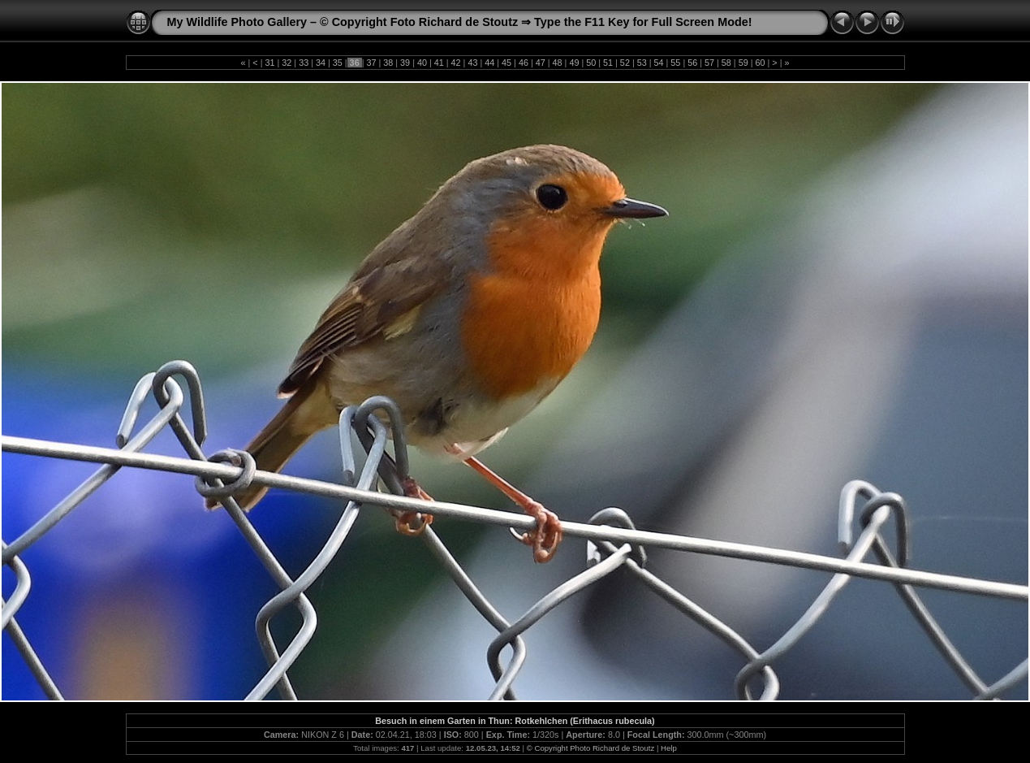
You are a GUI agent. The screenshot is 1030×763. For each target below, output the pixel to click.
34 (320, 62)
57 (709, 62)
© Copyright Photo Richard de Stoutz (590, 747)
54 (659, 62)
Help (669, 747)
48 (557, 62)
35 (337, 62)
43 (472, 62)
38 (388, 62)
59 (743, 62)
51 (608, 62)
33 (303, 62)
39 (405, 62)
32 (286, 62)
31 (269, 62)
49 (574, 62)
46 (523, 62)
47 (540, 62)
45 (506, 62)
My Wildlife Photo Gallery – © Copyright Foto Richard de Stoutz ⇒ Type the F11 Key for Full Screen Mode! (459, 21)
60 (760, 62)
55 (675, 62)
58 (726, 62)
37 (371, 62)
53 (642, 62)
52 (625, 62)
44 (489, 62)
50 (591, 62)
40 (422, 62)
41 (439, 62)
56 (692, 62)
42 (456, 62)
